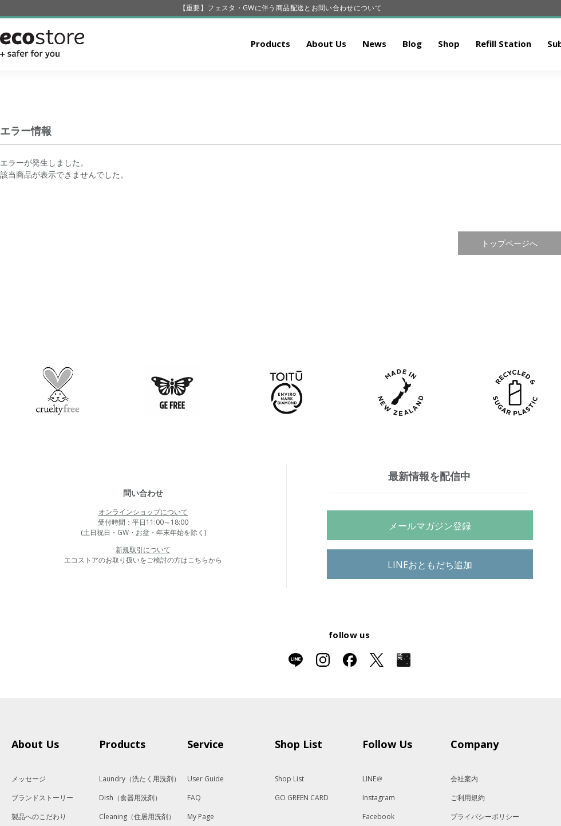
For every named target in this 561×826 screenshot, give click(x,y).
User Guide (205, 814)
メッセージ (28, 814)
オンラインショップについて (143, 547)
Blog (412, 79)
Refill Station (503, 79)
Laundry (139, 814)
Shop (449, 79)
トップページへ (509, 278)
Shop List (289, 814)
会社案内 (464, 814)
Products (270, 79)
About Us (326, 79)
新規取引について (143, 585)
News (374, 79)
